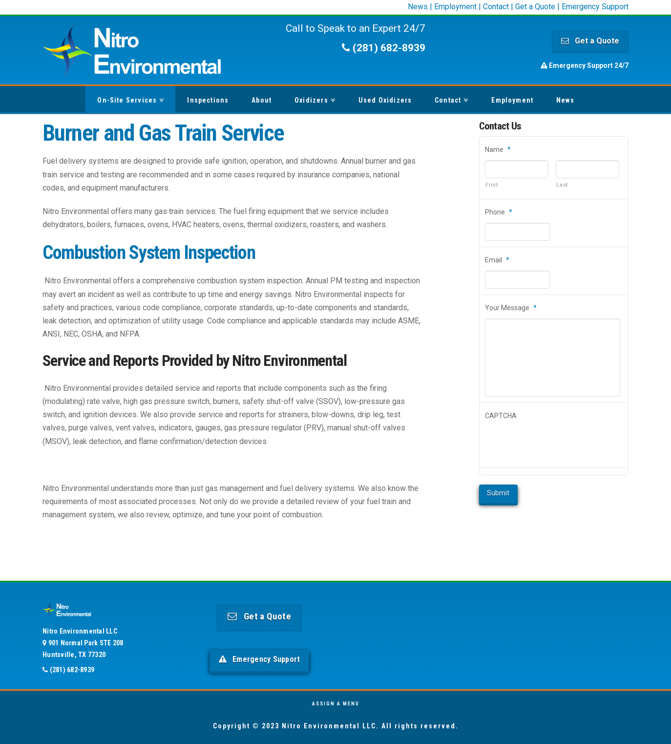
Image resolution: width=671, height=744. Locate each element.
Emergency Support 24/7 (585, 65)
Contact (496, 6)
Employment (455, 6)
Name (498, 149)
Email (497, 260)
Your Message (511, 308)
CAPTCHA (501, 416)
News (418, 6)
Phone (498, 212)
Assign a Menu (335, 703)
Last (562, 184)
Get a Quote (535, 6)
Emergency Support (595, 6)
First (491, 184)
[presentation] (559, 444)
